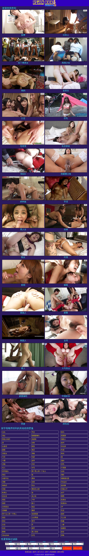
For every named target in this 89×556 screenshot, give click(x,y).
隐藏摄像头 (36, 436)
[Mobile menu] (2, 3)
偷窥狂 (63, 528)
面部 (3, 503)
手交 (33, 432)
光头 (3, 432)
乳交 (62, 510)
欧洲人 (4, 492)
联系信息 (28, 552)
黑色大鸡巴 (6, 439)
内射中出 (5, 478)
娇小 (33, 503)
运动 (62, 471)
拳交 (3, 521)
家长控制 (60, 552)
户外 (33, 500)
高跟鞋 (34, 439)
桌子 (62, 492)
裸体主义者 (36, 489)
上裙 (62, 524)
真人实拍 (35, 532)
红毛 (33, 535)
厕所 (62, 514)
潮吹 (62, 475)
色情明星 (35, 514)
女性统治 (5, 507)
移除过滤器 (78, 548)
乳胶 (33, 457)
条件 (34, 552)
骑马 (62, 432)
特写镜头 (5, 471)
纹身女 (63, 500)
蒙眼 (3, 450)
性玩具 (63, 446)
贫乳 (62, 464)
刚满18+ (64, 503)
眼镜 (3, 532)
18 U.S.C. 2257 (42, 552)
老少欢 (34, 496)
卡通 (3, 460)
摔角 (62, 535)
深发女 (4, 453)
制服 (62, 521)
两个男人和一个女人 (39, 471)
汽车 (3, 457)
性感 (62, 450)
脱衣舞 (63, 485)
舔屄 (33, 528)
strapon (64, 482)
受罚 (33, 521)
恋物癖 (4, 510)
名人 (3, 468)
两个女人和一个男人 (9, 514)
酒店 (33, 450)
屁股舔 (63, 436)
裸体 (33, 478)
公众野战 (35, 517)
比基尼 (4, 446)
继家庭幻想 (65, 478)
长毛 (33, 468)
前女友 (4, 496)
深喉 (3, 482)
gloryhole (5, 535)
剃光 (62, 453)
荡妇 (62, 460)
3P (62, 507)
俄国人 (63, 439)
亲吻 (33, 453)
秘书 (62, 443)
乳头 (33, 485)
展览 (3, 500)
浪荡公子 (64, 489)
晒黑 (62, 496)
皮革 (33, 460)
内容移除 (53, 552)
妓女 (62, 532)
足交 (3, 524)
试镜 (3, 464)
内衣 (33, 464)
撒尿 (33, 510)
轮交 (3, 528)
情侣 (3, 475)
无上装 (63, 517)
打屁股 (63, 468)
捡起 (33, 507)
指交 (3, 517)
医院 (33, 446)
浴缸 (3, 436)
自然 (33, 482)
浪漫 (3, 489)
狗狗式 (4, 485)
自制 (33, 443)
